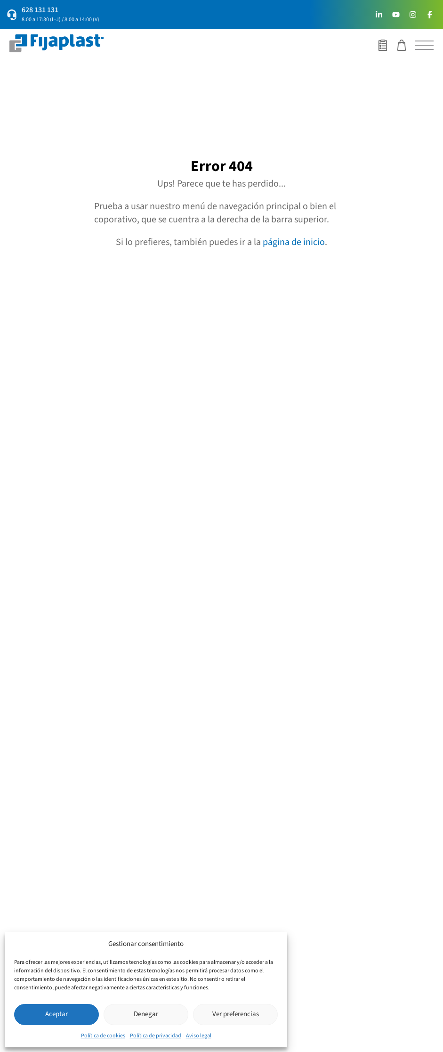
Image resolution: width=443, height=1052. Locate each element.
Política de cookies (103, 1036)
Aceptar (56, 1014)
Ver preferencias (235, 1014)
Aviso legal (198, 1036)
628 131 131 (40, 10)
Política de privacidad (155, 1036)
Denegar (146, 1014)
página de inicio (294, 242)
